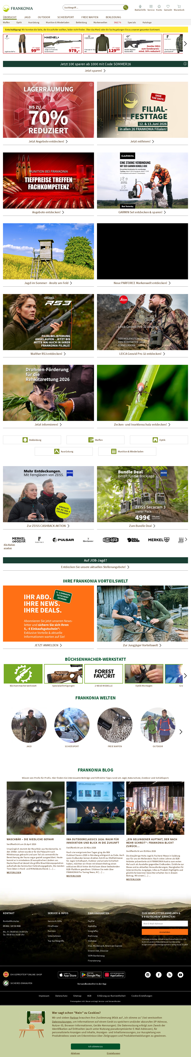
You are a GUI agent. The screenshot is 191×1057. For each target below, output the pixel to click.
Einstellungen (113, 1053)
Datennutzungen (62, 1021)
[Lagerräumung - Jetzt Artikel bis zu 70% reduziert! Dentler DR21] (142, 43)
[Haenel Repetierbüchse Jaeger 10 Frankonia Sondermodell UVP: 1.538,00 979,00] (62, 43)
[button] (185, 43)
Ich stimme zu (95, 1046)
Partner (74, 1017)
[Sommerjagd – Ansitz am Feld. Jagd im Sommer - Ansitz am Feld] (48, 255)
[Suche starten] (125, 7)
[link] (150, 8)
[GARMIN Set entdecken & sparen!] (142, 184)
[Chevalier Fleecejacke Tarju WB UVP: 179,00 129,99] (102, 43)
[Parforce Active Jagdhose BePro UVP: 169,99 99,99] (22, 43)
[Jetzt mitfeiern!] (142, 113)
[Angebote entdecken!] (48, 184)
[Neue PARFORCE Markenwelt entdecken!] (142, 251)
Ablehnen (75, 1053)
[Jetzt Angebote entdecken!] (48, 113)
